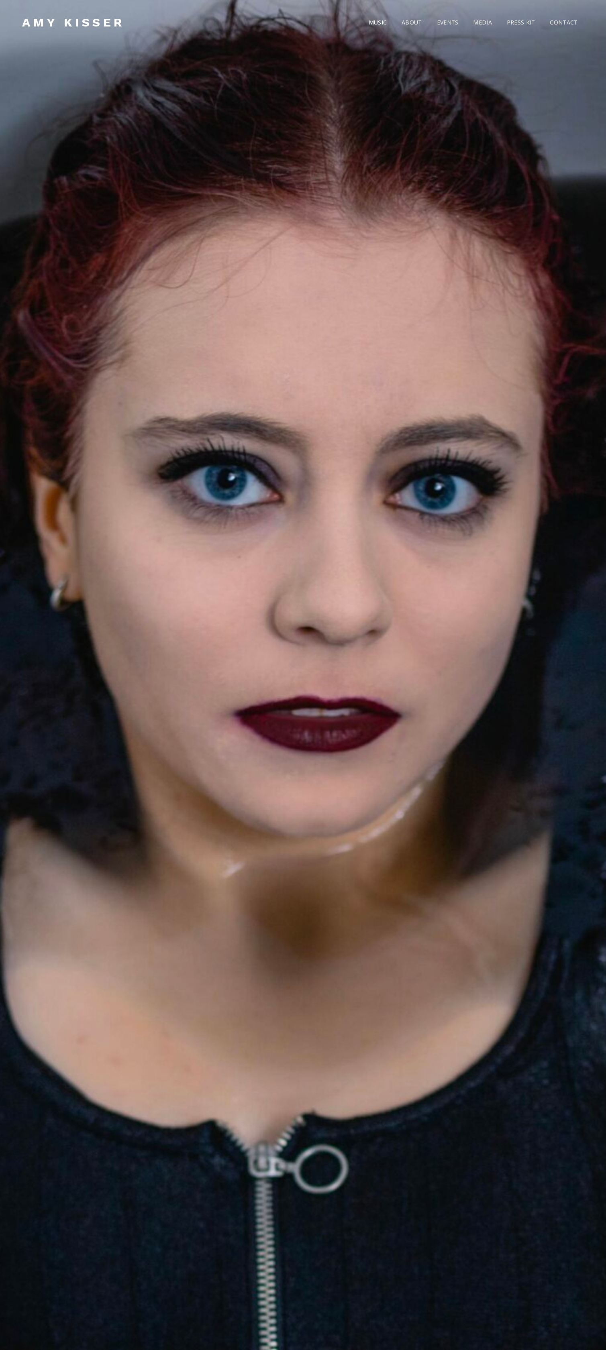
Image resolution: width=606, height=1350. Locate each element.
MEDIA (482, 22)
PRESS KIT (521, 22)
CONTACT (563, 22)
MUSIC (378, 22)
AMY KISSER (73, 22)
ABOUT (412, 22)
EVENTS (448, 22)
